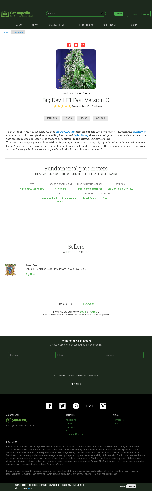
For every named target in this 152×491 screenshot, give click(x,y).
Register (145, 14)
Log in (135, 14)
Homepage (118, 420)
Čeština (119, 14)
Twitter (76, 45)
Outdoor (100, 118)
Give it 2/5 (58, 106)
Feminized (52, 118)
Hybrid (68, 118)
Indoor (83, 118)
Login (83, 311)
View (7, 32)
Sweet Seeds (82, 93)
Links (115, 423)
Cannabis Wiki (58, 25)
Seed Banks (110, 25)
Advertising (71, 420)
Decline (131, 486)
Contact (69, 423)
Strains (17, 25)
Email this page (83, 45)
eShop (132, 25)
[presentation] (76, 367)
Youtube (89, 406)
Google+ (76, 406)
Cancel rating (51, 106)
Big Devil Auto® (65, 131)
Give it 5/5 (69, 106)
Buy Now (30, 274)
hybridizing (81, 135)
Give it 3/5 (62, 106)
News (35, 25)
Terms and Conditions (76, 434)
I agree (121, 486)
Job (67, 430)
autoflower (139, 131)
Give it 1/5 (55, 106)
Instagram (103, 406)
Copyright (70, 427)
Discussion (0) (65, 304)
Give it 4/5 (65, 106)
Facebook (69, 45)
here (96, 376)
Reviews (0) (18, 32)
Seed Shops (85, 25)
